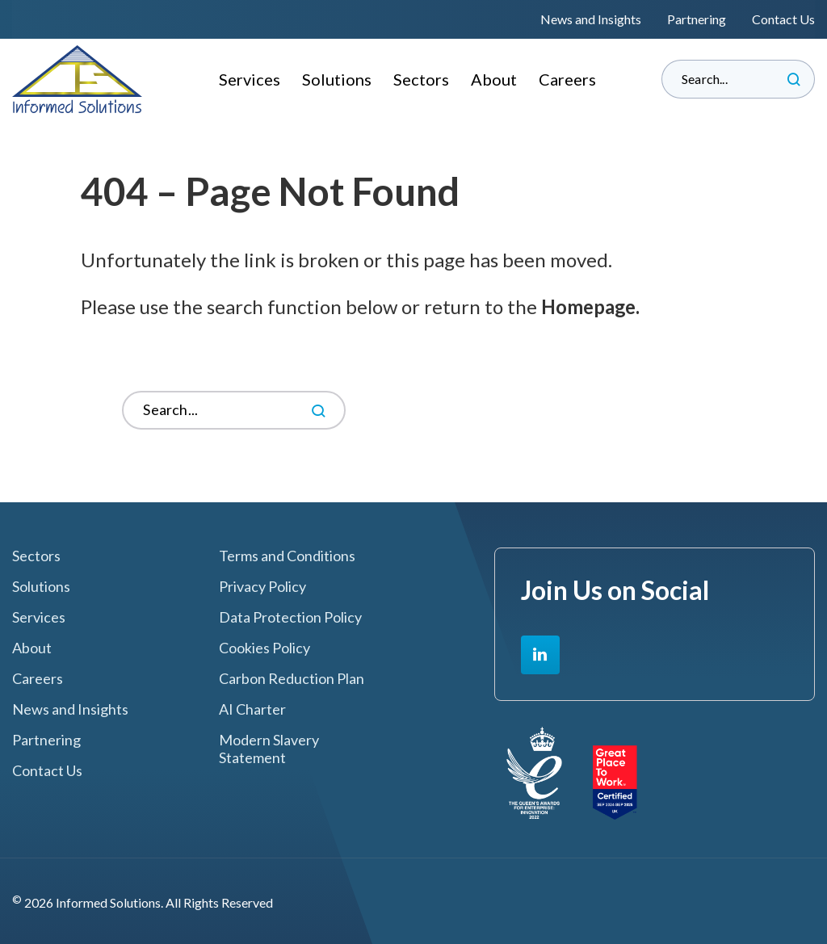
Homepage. (591, 306)
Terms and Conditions (287, 556)
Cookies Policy (264, 648)
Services (249, 79)
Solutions (337, 79)
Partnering (696, 19)
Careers (567, 79)
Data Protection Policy (290, 617)
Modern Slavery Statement (269, 749)
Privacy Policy (262, 586)
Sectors (421, 79)
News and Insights (590, 19)
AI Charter (252, 709)
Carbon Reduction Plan (291, 678)
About (494, 79)
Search (794, 79)
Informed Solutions (77, 79)
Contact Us (783, 19)
